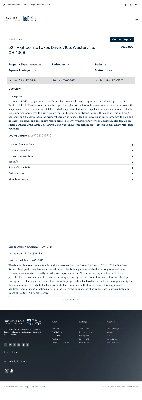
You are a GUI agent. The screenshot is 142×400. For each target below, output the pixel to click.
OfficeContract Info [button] (19, 150)
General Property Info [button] (20, 156)
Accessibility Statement (15, 360)
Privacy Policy (11, 352)
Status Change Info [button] (19, 167)
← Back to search (16, 39)
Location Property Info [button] (21, 144)
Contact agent (121, 39)
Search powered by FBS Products (71, 300)
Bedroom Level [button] (16, 173)
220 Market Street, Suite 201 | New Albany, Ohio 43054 (120, 387)
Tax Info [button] (13, 161)
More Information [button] (18, 179)
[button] (137, 18)
